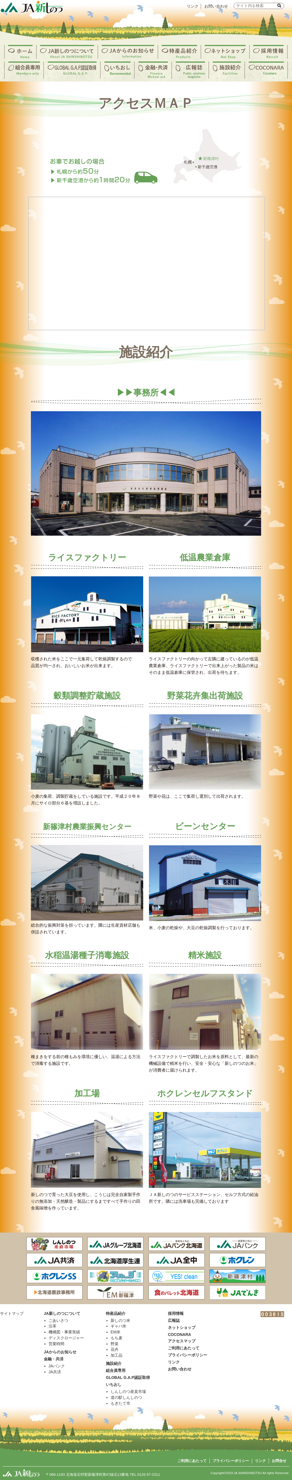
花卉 (114, 1349)
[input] (259, 6)
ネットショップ (181, 1327)
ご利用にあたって (192, 1461)
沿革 (52, 1326)
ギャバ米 (118, 1326)
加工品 (116, 1355)
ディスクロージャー (66, 1338)
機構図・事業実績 (64, 1332)
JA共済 (55, 1372)
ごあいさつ (58, 1320)
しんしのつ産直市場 (128, 1391)
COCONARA (179, 1334)
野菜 (114, 1344)
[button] (279, 6)
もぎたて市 (120, 1403)
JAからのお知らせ (60, 1352)
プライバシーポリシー (231, 1461)
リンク (193, 6)
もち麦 (116, 1338)
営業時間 (56, 1344)
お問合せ (279, 1461)
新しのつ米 (120, 1320)
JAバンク (57, 1366)
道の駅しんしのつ (126, 1397)
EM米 (115, 1332)
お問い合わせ (216, 6)
